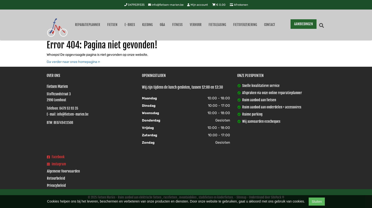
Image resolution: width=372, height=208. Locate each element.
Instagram (56, 164)
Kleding (147, 25)
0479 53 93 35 (68, 108)
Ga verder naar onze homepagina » (73, 62)
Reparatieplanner (87, 25)
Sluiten (317, 201)
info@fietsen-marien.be (166, 4)
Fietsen (112, 25)
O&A (162, 25)
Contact (269, 25)
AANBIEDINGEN (303, 24)
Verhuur (195, 25)
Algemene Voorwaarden (63, 171)
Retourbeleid (56, 178)
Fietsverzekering (245, 25)
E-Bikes (130, 25)
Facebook (56, 157)
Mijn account (198, 4)
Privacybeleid (56, 185)
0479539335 (134, 4)
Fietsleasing (217, 25)
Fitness (177, 25)
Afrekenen (239, 4)
